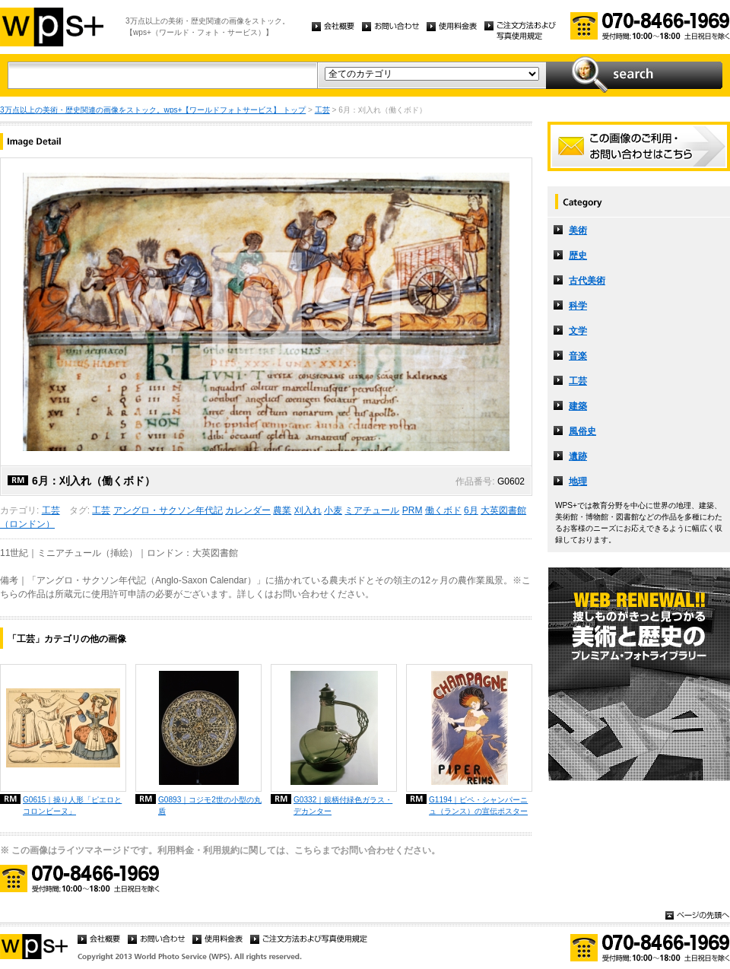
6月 (471, 510)
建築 (578, 406)
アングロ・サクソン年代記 (168, 510)
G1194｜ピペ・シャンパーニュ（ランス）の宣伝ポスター (478, 805)
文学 (578, 331)
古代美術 (587, 280)
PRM (412, 510)
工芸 (322, 110)
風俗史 (582, 431)
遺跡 (578, 456)
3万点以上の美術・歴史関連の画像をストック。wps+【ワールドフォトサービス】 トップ (153, 110)
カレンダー (248, 510)
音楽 (578, 356)
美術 (578, 230)
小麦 (333, 510)
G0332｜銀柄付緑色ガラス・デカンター (343, 805)
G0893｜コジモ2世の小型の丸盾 (210, 805)
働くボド (443, 510)
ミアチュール (371, 510)
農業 (282, 510)
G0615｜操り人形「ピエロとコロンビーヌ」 (72, 805)
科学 (578, 305)
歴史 (578, 255)
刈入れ (308, 510)
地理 (578, 481)
